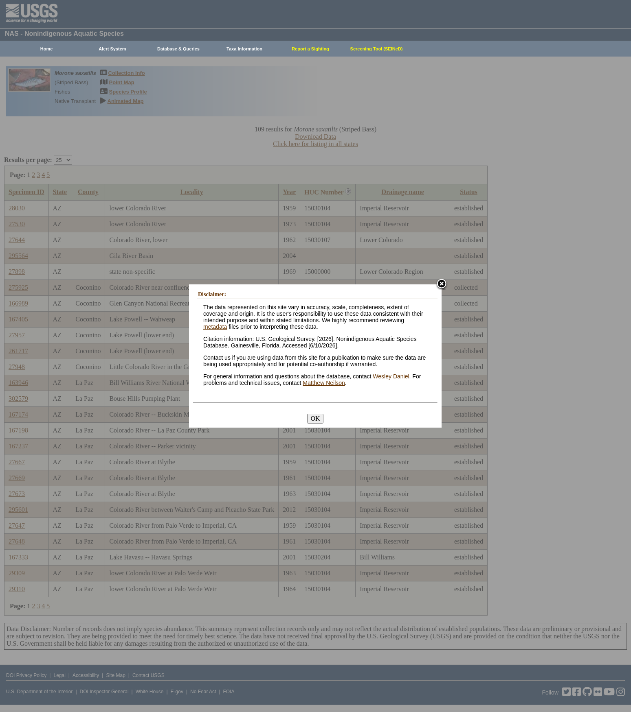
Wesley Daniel (391, 376)
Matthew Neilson (324, 383)
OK (315, 418)
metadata (215, 326)
